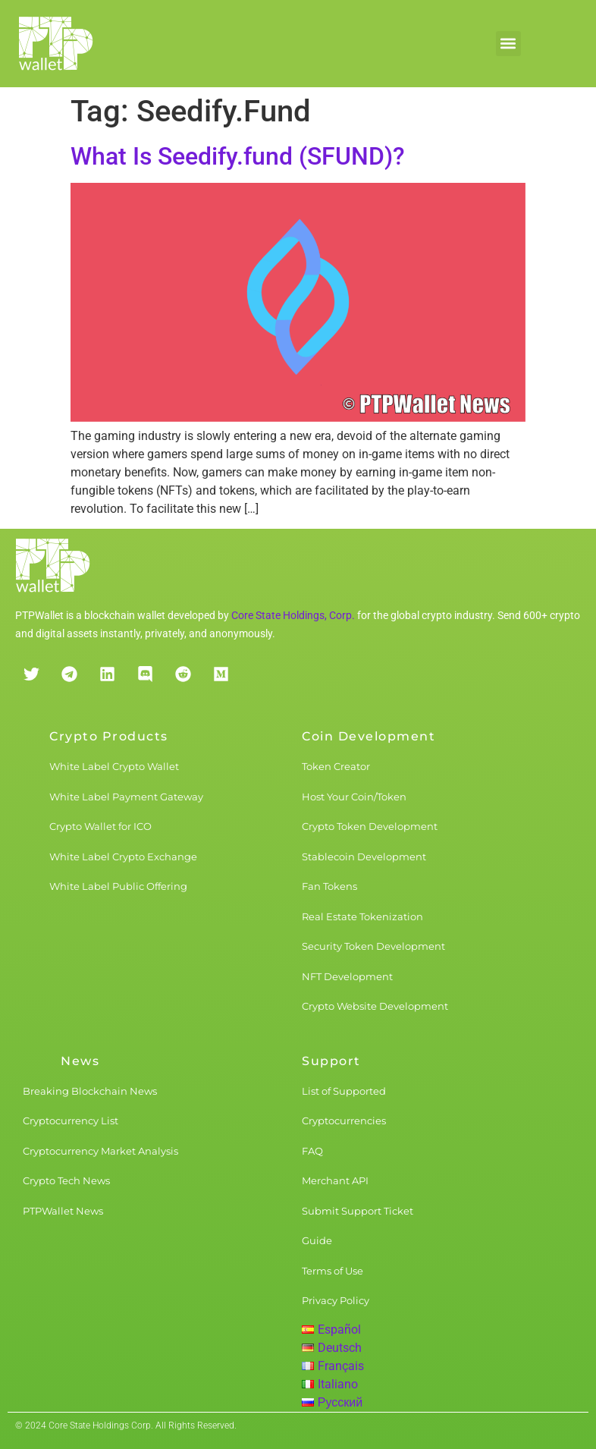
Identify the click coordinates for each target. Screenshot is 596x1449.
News (80, 1061)
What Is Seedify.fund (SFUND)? (238, 156)
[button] (508, 43)
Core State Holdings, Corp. (293, 615)
